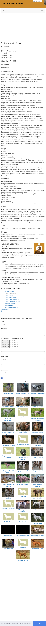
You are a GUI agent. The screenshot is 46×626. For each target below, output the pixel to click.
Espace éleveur (5, 309)
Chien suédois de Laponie (12, 301)
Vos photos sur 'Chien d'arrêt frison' (12, 338)
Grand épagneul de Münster (8, 485)
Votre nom (4, 350)
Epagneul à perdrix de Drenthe (8, 456)
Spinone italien (8, 548)
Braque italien (23, 432)
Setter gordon (8, 535)
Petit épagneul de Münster (12, 307)
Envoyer (5, 372)
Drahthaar (38, 445)
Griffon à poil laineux (10, 303)
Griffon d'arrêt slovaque (37, 485)
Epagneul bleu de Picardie (23, 458)
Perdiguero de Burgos (8, 508)
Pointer (37, 510)
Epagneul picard (37, 471)
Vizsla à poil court (37, 548)
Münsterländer (37, 498)
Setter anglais (37, 523)
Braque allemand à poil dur (37, 394)
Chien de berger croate (11, 297)
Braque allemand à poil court (23, 394)
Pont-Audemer (8, 522)
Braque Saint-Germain (8, 445)
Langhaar (23, 496)
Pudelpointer (23, 522)
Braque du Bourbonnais (8, 419)
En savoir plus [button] (26, 623)
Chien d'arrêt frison (23, 444)
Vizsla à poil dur (23, 560)
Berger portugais (9, 291)
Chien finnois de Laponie (12, 299)
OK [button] (40, 623)
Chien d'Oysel (9, 295)
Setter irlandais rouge (22, 535)
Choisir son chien (12, 3)
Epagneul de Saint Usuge (8, 471)
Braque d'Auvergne (8, 406)
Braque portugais (37, 432)
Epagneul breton (38, 457)
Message (4, 328)
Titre (2, 321)
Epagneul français (23, 471)
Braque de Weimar (37, 406)
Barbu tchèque (8, 393)
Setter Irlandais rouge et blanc (37, 536)
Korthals (8, 498)
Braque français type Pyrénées (8, 433)
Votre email (4, 356)
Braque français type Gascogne (37, 419)
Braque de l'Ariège (22, 406)
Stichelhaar (23, 547)
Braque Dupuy (23, 417)
